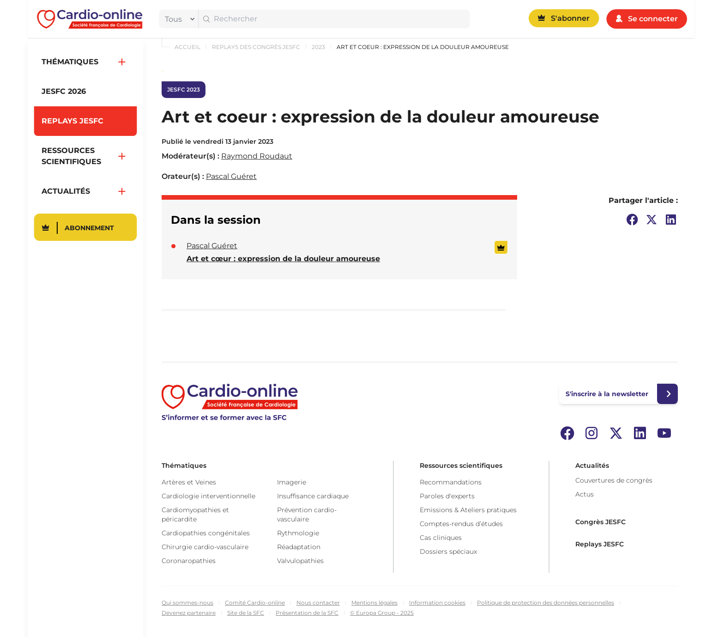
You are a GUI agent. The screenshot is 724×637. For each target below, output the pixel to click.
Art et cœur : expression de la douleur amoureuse (283, 258)
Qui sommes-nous (187, 602)
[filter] (177, 19)
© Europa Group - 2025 (382, 612)
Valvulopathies (300, 561)
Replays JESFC (599, 544)
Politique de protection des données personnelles (545, 602)
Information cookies (437, 602)
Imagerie (291, 482)
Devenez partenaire (189, 612)
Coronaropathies (189, 561)
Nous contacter (318, 602)
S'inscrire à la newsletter (607, 394)
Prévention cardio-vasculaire (307, 514)
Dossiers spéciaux (448, 551)
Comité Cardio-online (255, 602)
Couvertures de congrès (613, 480)
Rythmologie (298, 533)
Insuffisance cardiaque (313, 496)
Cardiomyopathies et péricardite (195, 514)
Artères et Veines (189, 482)
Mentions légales (374, 602)
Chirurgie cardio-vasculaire (205, 547)
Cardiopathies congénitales (206, 533)
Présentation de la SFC (307, 612)
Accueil (187, 46)
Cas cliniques (441, 537)
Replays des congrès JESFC (256, 46)
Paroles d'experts (447, 496)
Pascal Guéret (231, 176)
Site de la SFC (245, 612)
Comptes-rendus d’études (461, 524)
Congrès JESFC (600, 522)
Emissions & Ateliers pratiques (468, 510)
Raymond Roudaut (256, 156)
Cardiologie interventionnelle (208, 496)
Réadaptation (298, 547)
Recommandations (451, 482)
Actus (584, 494)
